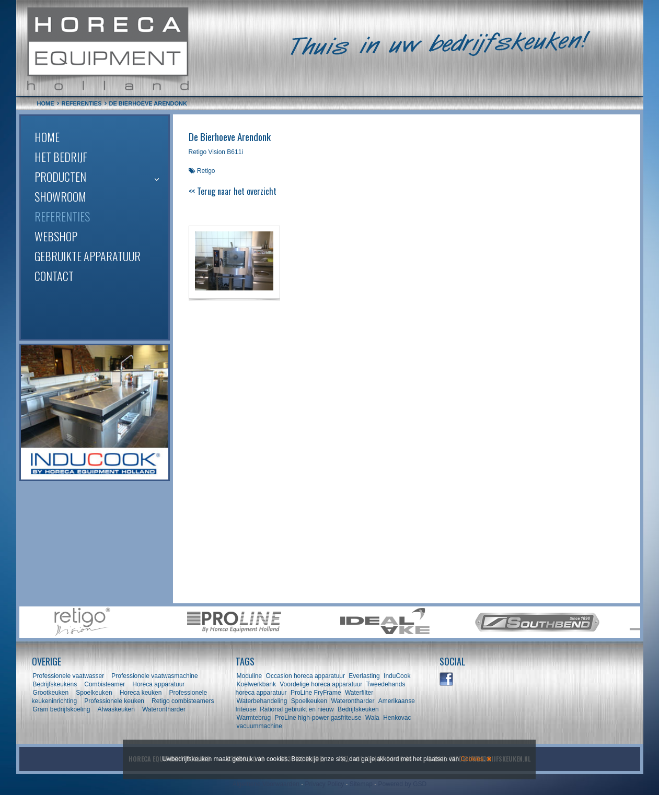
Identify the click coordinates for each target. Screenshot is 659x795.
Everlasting (364, 676)
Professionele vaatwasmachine (154, 676)
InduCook (397, 676)
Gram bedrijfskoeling (61, 709)
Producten (60, 176)
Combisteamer (104, 684)
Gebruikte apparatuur (87, 256)
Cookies (471, 759)
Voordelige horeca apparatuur (321, 684)
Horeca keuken (141, 692)
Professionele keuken (114, 701)
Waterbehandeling (262, 701)
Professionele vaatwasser (69, 676)
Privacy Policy (324, 784)
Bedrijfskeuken (358, 709)
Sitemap (361, 784)
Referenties (62, 216)
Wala (372, 717)
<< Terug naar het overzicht (232, 191)
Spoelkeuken (94, 692)
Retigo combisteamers (183, 701)
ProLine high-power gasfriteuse (317, 717)
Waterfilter (359, 692)
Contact (54, 275)
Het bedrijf (60, 156)
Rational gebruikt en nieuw (296, 709)
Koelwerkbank (256, 684)
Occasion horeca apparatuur (305, 676)
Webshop (55, 236)
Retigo (206, 170)
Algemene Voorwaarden (266, 784)
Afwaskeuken (116, 709)
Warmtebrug (254, 717)
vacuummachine (259, 726)
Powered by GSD (402, 784)
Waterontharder (164, 709)
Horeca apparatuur (158, 684)
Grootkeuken (51, 692)
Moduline (249, 676)
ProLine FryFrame (316, 692)
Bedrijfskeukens (56, 684)
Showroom (60, 196)
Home (47, 137)
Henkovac (397, 717)
